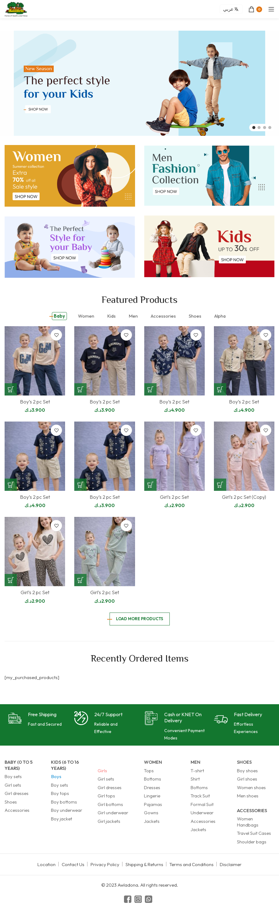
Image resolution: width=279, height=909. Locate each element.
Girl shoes (247, 779)
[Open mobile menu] (271, 9)
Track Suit (200, 796)
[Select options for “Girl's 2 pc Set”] (150, 485)
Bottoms (152, 779)
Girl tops (106, 796)
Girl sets (13, 785)
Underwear (202, 812)
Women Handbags (247, 822)
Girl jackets (109, 821)
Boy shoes (247, 770)
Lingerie (152, 796)
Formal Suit (202, 804)
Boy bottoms (64, 802)
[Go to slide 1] (253, 127)
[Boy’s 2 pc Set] (35, 360)
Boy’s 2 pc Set (35, 402)
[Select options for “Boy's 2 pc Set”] (11, 389)
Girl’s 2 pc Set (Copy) (244, 497)
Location (46, 864)
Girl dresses (17, 793)
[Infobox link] (35, 719)
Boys (56, 776)
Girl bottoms (110, 804)
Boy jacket (61, 819)
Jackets (152, 821)
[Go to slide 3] (264, 127)
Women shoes (251, 787)
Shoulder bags (251, 842)
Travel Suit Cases (254, 833)
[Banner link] (70, 176)
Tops (149, 770)
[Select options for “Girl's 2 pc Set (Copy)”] (220, 485)
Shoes (11, 802)
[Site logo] (16, 9)
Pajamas (153, 804)
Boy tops (60, 793)
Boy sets (13, 776)
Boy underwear (66, 810)
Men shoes (247, 796)
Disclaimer (231, 864)
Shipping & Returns (144, 864)
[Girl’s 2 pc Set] (174, 456)
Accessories (17, 810)
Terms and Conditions (191, 864)
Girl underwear (113, 812)
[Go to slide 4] (269, 127)
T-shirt (197, 770)
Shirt (195, 779)
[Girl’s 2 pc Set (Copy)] (244, 456)
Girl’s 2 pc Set (174, 497)
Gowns (151, 812)
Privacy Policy (105, 864)
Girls (102, 770)
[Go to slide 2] (259, 127)
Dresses (152, 787)
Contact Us (73, 864)
